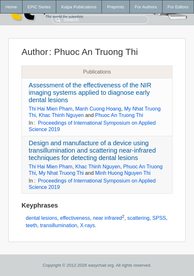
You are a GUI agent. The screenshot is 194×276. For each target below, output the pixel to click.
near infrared (107, 218)
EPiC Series (39, 6)
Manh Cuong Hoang (98, 108)
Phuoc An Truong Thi (119, 115)
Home (11, 6)
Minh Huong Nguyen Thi (122, 173)
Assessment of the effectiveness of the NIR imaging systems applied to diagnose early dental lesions (90, 92)
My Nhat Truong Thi (61, 173)
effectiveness (75, 218)
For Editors (178, 6)
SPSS (159, 218)
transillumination (58, 225)
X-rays (87, 225)
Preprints (115, 6)
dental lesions (41, 218)
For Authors (146, 6)
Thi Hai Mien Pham (50, 108)
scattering (138, 218)
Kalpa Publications (79, 6)
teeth (31, 225)
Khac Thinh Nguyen (61, 115)
